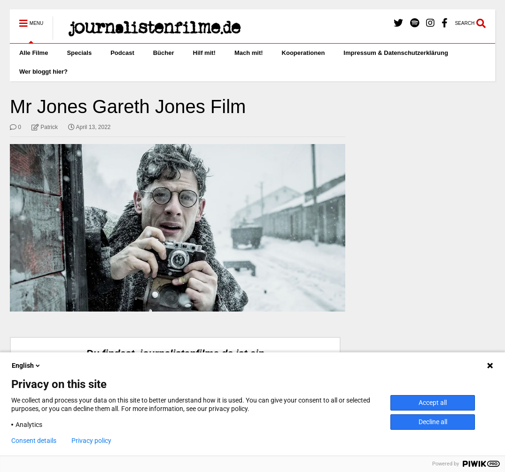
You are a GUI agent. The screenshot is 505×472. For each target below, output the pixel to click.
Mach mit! (248, 52)
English (26, 365)
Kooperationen (303, 52)
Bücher (163, 52)
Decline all (433, 422)
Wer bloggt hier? (43, 71)
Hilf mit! (204, 52)
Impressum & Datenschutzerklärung (395, 52)
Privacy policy (91, 440)
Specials (79, 52)
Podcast (122, 52)
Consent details (33, 440)
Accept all (433, 402)
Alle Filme (33, 52)
